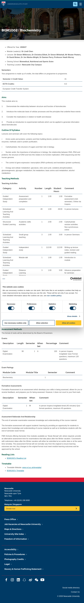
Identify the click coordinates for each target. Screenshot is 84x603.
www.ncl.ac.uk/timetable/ (31, 467)
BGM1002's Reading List (16, 458)
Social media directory (71, 588)
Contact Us (75, 592)
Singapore (17, 504)
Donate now (10, 508)
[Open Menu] (80, 4)
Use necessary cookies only (15, 323)
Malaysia (8, 504)
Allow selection (42, 323)
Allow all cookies (68, 323)
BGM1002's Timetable (15, 471)
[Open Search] (75, 4)
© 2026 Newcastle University (68, 596)
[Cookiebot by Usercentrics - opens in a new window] (71, 279)
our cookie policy (54, 295)
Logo (3, 4)
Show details (72, 316)
